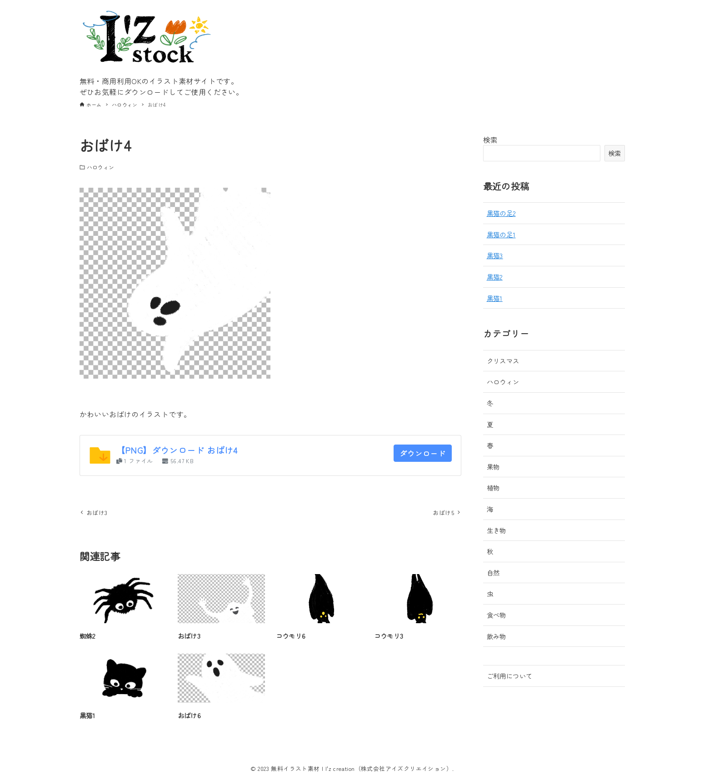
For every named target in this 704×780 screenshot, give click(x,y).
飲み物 (496, 636)
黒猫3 (495, 255)
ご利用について (510, 675)
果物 (493, 466)
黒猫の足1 (501, 234)
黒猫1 (495, 298)
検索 (490, 139)
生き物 (496, 530)
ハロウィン (101, 167)
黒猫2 (495, 276)
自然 (493, 572)
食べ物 (496, 615)
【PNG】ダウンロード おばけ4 (177, 450)
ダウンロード (422, 453)
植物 (493, 487)
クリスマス (503, 360)
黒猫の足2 (501, 213)
